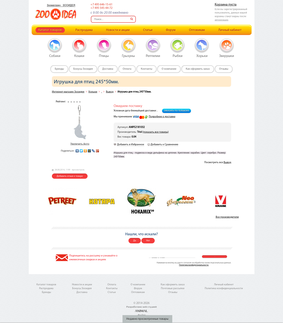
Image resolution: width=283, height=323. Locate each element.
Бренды (59, 69)
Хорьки (92, 91)
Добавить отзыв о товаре (70, 176)
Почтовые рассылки (172, 288)
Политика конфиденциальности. (194, 265)
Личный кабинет (230, 30)
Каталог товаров (50, 30)
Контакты (146, 69)
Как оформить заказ (198, 69)
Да (134, 241)
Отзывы (223, 69)
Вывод (109, 91)
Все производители (227, 217)
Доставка (107, 69)
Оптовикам (197, 30)
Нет (148, 241)
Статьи (147, 30)
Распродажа (84, 30)
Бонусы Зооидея (83, 69)
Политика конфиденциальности (224, 288)
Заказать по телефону (176, 111)
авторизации (221, 20)
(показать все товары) (156, 132)
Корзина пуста (226, 5)
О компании (169, 69)
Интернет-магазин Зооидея (68, 91)
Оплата (127, 69)
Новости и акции (118, 30)
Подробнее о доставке (162, 116)
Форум (171, 30)
